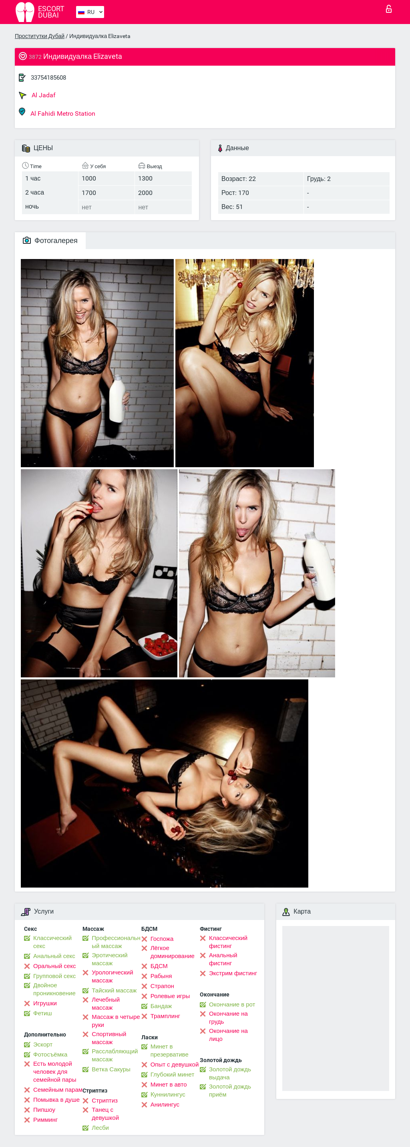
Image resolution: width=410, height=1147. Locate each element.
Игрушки (45, 1003)
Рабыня (161, 976)
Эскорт (42, 1044)
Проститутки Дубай (39, 36)
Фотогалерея (50, 240)
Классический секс (52, 942)
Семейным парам (57, 1089)
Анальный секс (54, 956)
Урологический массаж (112, 976)
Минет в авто (169, 1084)
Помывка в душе (56, 1099)
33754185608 (48, 77)
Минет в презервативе (170, 1050)
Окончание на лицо (228, 1035)
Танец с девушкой (105, 1113)
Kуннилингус (168, 1094)
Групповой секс (54, 976)
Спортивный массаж (109, 1038)
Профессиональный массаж (116, 942)
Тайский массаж (114, 990)
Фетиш (42, 1013)
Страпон (162, 986)
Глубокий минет (173, 1074)
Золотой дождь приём (230, 1090)
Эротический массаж (109, 959)
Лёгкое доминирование (173, 952)
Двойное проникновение (54, 989)
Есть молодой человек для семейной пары (54, 1071)
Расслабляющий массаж (115, 1055)
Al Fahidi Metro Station (57, 112)
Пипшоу (44, 1109)
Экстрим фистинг (233, 973)
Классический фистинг (228, 942)
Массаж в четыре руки (116, 1020)
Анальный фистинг (223, 959)
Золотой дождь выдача (230, 1073)
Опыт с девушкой (175, 1064)
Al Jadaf (37, 95)
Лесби (100, 1127)
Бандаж (161, 1006)
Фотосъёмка (50, 1054)
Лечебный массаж (106, 1003)
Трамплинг (165, 1016)
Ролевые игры (170, 996)
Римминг (45, 1119)
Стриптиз (105, 1100)
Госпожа (162, 938)
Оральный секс (54, 966)
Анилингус (165, 1104)
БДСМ (159, 966)
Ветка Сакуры (111, 1069)
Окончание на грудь (228, 1017)
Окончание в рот (232, 1004)
